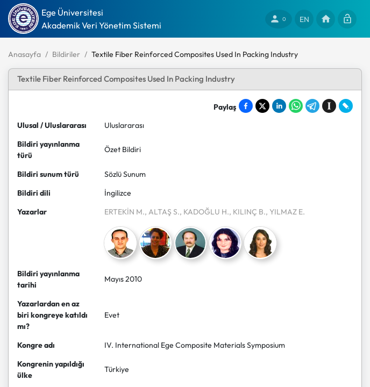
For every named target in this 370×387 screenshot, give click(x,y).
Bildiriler (66, 54)
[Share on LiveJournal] (346, 106)
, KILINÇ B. (247, 212)
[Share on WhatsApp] (296, 106)
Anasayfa (24, 54)
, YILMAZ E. (285, 212)
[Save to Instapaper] (329, 106)
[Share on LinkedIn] (279, 106)
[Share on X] (262, 106)
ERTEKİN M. (124, 212)
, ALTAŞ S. (162, 212)
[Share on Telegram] (312, 106)
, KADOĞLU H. (204, 212)
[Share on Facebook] (246, 106)
